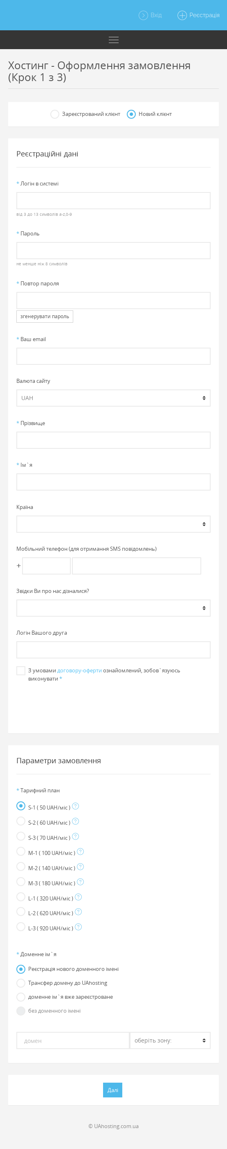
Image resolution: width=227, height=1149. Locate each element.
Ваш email (31, 339)
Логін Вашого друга (41, 632)
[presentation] (114, 704)
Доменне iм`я (36, 954)
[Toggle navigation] (113, 39)
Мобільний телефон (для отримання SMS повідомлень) (86, 548)
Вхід (150, 15)
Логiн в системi (37, 183)
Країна (24, 507)
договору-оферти (79, 670)
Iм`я (24, 464)
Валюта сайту (33, 381)
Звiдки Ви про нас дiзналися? (52, 591)
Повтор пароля (37, 283)
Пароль (28, 233)
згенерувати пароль (44, 316)
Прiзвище (30, 423)
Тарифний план (38, 790)
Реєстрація (198, 15)
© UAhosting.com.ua (113, 1126)
